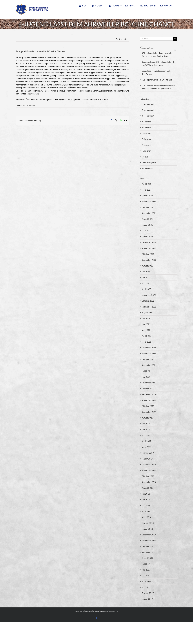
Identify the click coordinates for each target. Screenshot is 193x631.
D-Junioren (146, 139)
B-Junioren (146, 127)
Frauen (145, 156)
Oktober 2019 (148, 406)
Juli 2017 (146, 564)
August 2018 (147, 488)
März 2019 (147, 447)
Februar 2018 (148, 523)
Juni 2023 (146, 277)
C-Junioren (146, 133)
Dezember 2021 (149, 347)
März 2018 (147, 517)
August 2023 (147, 265)
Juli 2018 (146, 494)
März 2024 (147, 230)
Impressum (104, 620)
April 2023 (146, 289)
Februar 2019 (148, 453)
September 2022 (149, 306)
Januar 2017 (147, 599)
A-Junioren (146, 121)
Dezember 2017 (149, 534)
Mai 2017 (146, 575)
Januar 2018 (147, 529)
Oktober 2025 (148, 207)
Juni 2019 (146, 429)
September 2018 (149, 482)
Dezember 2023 (149, 242)
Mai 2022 (146, 330)
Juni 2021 (146, 377)
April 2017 (146, 581)
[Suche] (175, 39)
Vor (125, 39)
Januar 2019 (147, 458)
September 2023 (149, 260)
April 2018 (146, 511)
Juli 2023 (146, 271)
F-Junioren (146, 151)
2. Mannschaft (148, 110)
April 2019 (146, 441)
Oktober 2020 (148, 388)
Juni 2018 (146, 499)
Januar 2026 (147, 195)
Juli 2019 (146, 423)
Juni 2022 (146, 324)
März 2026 (147, 190)
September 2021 (149, 365)
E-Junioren (31, 106)
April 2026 (146, 184)
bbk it (97, 620)
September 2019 (149, 412)
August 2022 (147, 312)
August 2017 (147, 558)
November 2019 (149, 400)
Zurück (119, 39)
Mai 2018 (146, 505)
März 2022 (147, 342)
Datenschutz (113, 620)
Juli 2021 (146, 371)
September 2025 (149, 213)
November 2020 (149, 382)
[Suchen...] (156, 39)
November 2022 (149, 295)
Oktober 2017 (148, 546)
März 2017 (147, 587)
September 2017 (149, 552)
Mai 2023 (146, 283)
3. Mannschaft (148, 116)
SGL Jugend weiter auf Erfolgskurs (157, 79)
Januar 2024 (147, 236)
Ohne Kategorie (149, 162)
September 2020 (149, 394)
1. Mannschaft (148, 104)
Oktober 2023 (148, 254)
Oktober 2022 (148, 301)
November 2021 (149, 353)
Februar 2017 (148, 593)
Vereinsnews (147, 168)
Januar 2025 (147, 225)
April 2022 (146, 336)
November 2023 (149, 248)
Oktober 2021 (148, 359)
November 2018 (149, 470)
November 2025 (149, 201)
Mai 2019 (146, 435)
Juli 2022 (146, 318)
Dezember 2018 (149, 464)
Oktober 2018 (148, 476)
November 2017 (149, 540)
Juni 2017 (146, 570)
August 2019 (147, 418)
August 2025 (147, 219)
